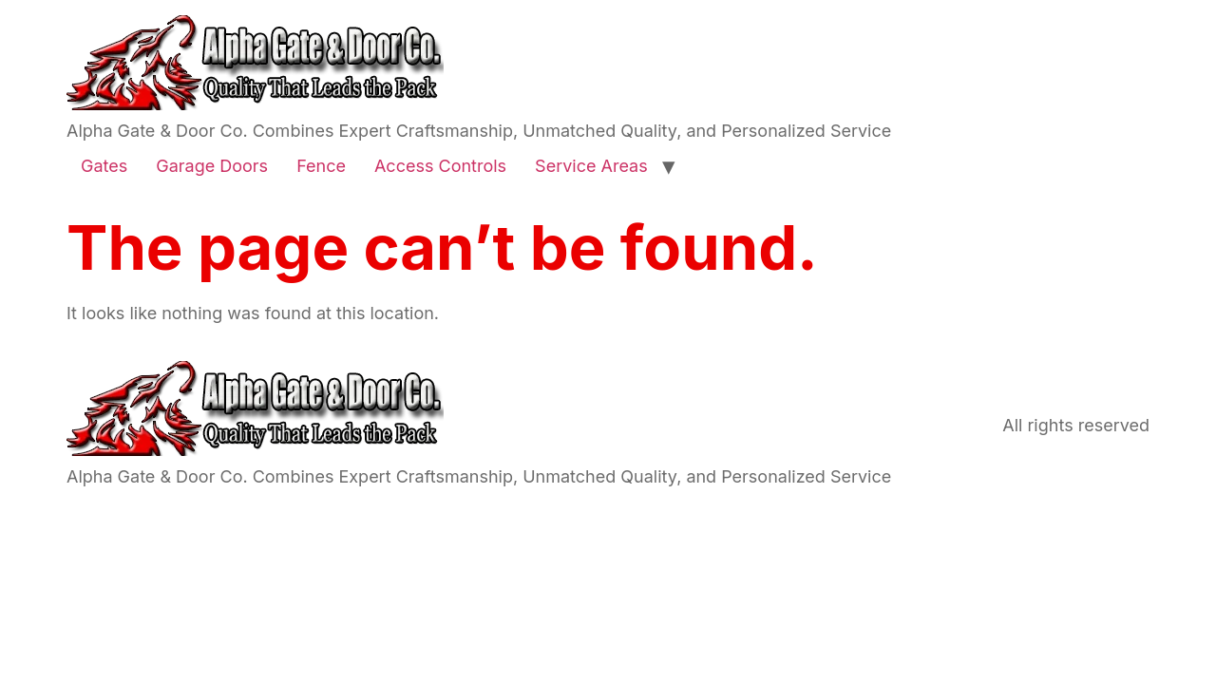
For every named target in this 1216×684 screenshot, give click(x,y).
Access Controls (440, 166)
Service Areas (591, 166)
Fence (321, 166)
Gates (104, 166)
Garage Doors (212, 166)
